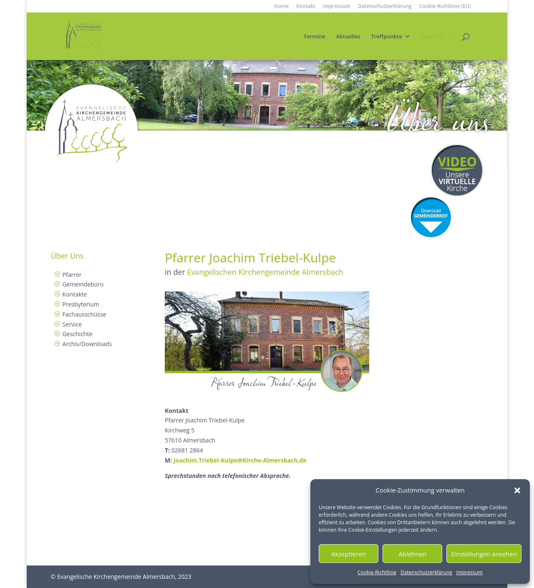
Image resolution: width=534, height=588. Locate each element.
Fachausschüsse (84, 314)
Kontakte (75, 294)
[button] (517, 490)
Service (72, 324)
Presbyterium (81, 304)
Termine (314, 36)
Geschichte (78, 334)
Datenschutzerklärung (426, 572)
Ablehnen (412, 554)
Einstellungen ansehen (484, 554)
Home (281, 7)
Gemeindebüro (83, 284)
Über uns (433, 36)
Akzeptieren (348, 554)
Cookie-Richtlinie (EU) (445, 7)
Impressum (469, 572)
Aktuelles (348, 36)
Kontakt (305, 7)
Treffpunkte (386, 36)
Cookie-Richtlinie (377, 572)
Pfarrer (72, 275)
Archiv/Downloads (87, 344)
